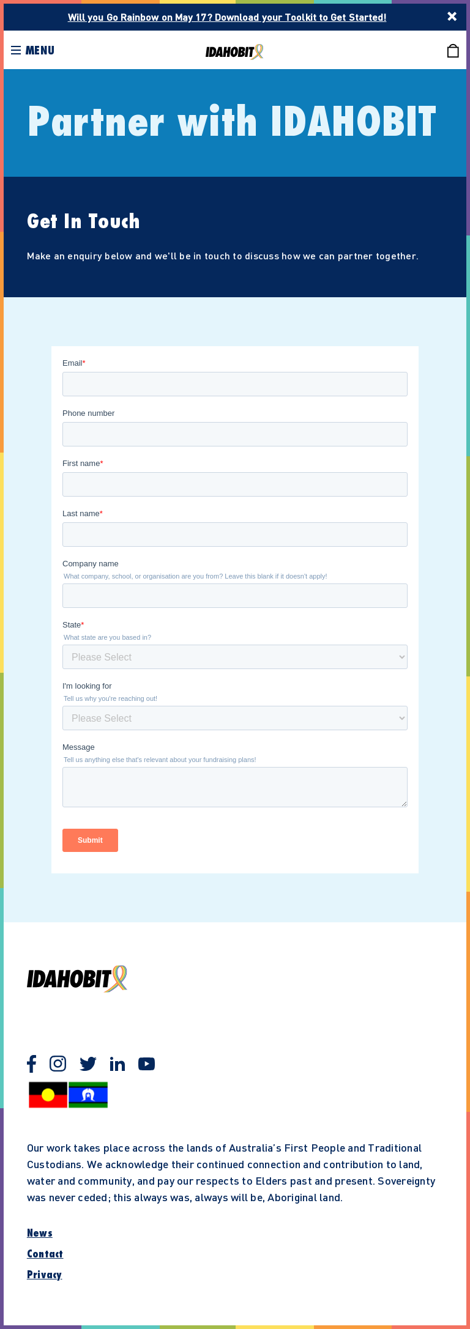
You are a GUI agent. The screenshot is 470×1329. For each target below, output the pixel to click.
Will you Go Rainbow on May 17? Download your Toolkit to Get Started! (227, 16)
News (40, 1233)
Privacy (44, 1275)
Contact (45, 1254)
